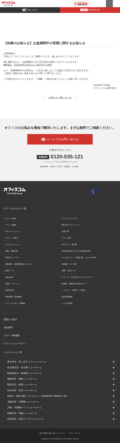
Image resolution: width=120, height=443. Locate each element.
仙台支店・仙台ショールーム (22, 390)
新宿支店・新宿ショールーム (22, 384)
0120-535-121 (90, 10)
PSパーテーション (12, 231)
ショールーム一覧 (13, 352)
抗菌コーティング (12, 284)
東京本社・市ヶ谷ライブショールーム (26, 361)
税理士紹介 (9, 290)
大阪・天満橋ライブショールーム (24, 407)
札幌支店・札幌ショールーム (22, 413)
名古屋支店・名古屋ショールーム (24, 367)
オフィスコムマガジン (15, 343)
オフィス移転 (10, 225)
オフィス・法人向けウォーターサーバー (78, 277)
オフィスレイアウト (70, 218)
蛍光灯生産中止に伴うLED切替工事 (76, 251)
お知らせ (39, 16)
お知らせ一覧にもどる (60, 97)
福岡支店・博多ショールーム (22, 379)
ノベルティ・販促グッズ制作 (73, 290)
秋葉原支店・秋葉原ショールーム (24, 373)
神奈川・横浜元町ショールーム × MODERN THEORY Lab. (37, 396)
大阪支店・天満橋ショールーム (23, 401)
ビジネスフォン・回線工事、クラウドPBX (79, 257)
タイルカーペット (12, 244)
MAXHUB (9, 277)
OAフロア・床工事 (69, 244)
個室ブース (9, 271)
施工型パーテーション (71, 225)
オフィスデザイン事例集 (15, 303)
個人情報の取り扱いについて (52, 433)
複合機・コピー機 (69, 264)
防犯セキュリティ (12, 257)
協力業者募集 (67, 297)
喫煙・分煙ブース (69, 271)
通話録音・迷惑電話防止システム (18, 264)
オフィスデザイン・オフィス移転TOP (19, 16)
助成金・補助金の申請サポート (74, 284)
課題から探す (10, 319)
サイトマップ (75, 433)
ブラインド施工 (11, 238)
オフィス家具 (10, 218)
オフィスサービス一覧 (15, 208)
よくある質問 (67, 303)
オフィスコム (9, 3)
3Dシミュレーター (94, 3)
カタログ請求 (109, 3)
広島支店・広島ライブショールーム (25, 419)
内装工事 (65, 231)
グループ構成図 (12, 335)
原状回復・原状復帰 (13, 297)
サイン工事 (66, 238)
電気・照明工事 (11, 251)
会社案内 (8, 327)
